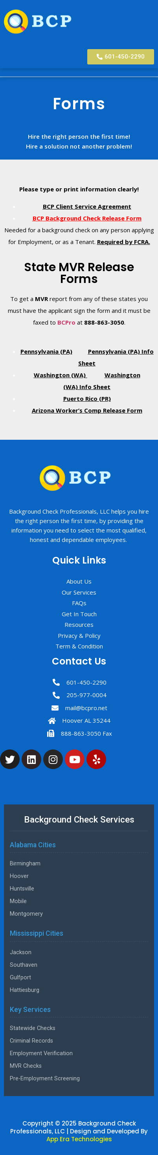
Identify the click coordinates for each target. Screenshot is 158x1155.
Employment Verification (41, 1053)
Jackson (20, 952)
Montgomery (26, 914)
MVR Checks (26, 1066)
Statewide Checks (32, 1028)
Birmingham (25, 863)
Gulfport (20, 977)
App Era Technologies (79, 1139)
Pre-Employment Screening (45, 1078)
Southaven (23, 965)
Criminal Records (31, 1040)
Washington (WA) (60, 375)
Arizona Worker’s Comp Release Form (87, 410)
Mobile (18, 901)
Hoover (19, 876)
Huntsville (22, 888)
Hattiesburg (24, 990)
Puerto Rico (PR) (87, 398)
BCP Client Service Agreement (87, 206)
